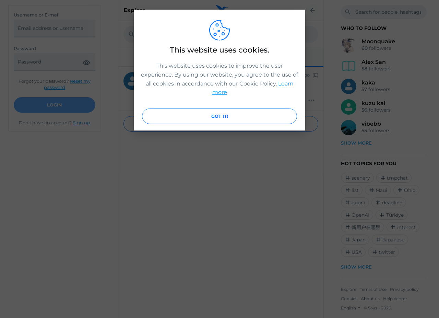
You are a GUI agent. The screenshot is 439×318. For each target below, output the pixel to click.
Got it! (219, 116)
